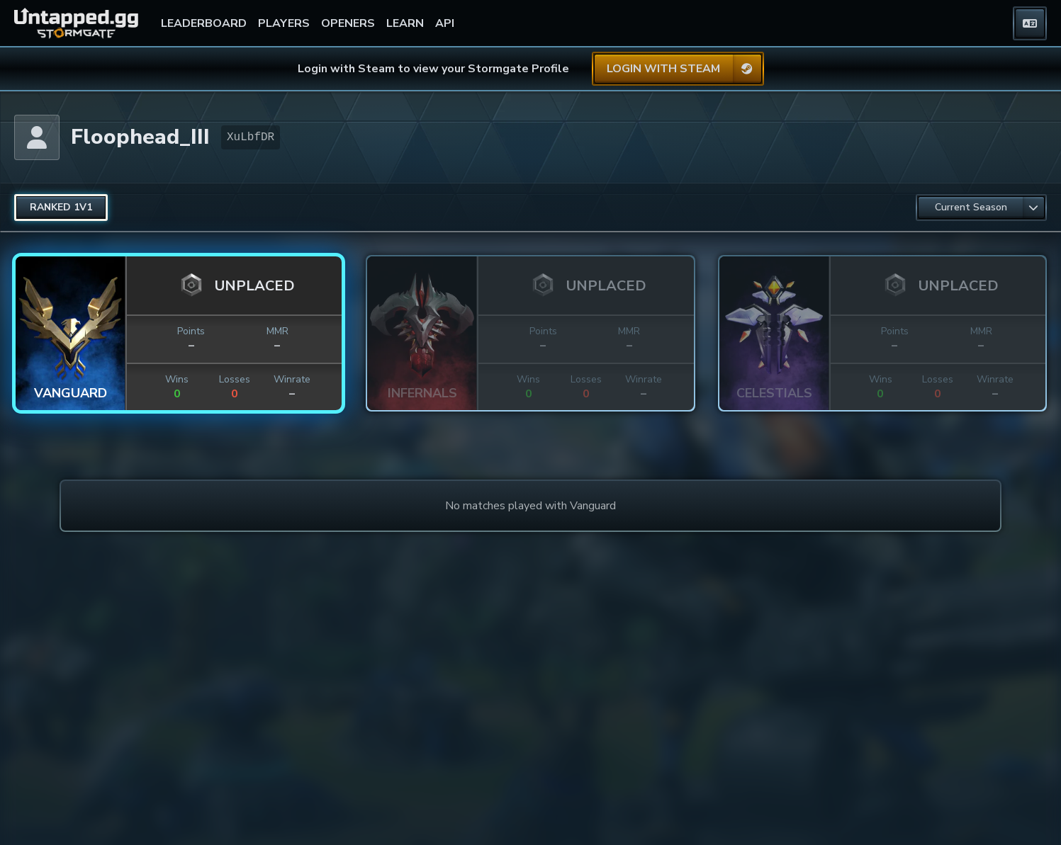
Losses (234, 379)
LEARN (405, 23)
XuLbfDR (250, 137)
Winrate (292, 379)
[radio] (61, 207)
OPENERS (348, 23)
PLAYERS (284, 23)
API (444, 23)
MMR (277, 331)
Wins (177, 379)
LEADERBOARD (204, 23)
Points (191, 331)
